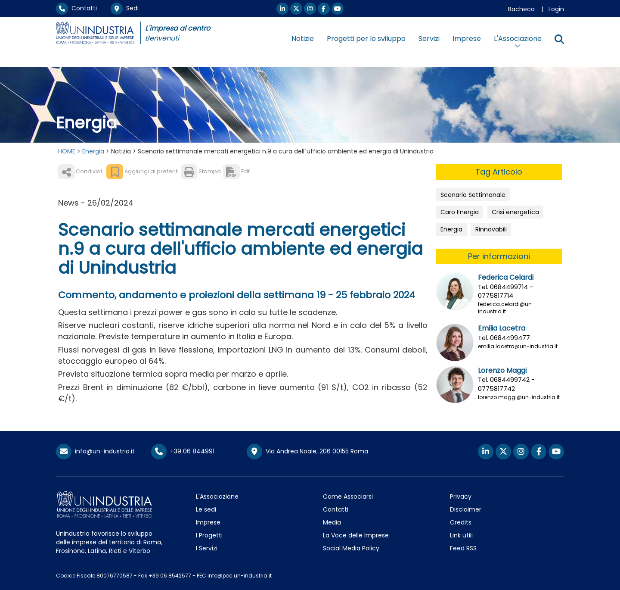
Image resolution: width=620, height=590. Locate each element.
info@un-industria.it (95, 451)
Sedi (125, 8)
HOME (66, 151)
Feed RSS (463, 548)
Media (332, 522)
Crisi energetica (515, 212)
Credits (460, 522)
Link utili (461, 535)
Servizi (429, 39)
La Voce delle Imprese (356, 535)
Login (556, 9)
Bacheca (521, 9)
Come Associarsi (348, 496)
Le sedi (206, 509)
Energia (93, 151)
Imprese (467, 39)
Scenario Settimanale (472, 194)
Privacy (460, 496)
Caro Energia (459, 212)
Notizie (302, 39)
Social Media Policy (351, 548)
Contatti (76, 8)
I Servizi (206, 548)
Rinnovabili (491, 229)
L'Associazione (217, 496)
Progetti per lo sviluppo (366, 39)
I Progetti (209, 535)
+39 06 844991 (182, 451)
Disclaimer (465, 509)
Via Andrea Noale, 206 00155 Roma (307, 451)
